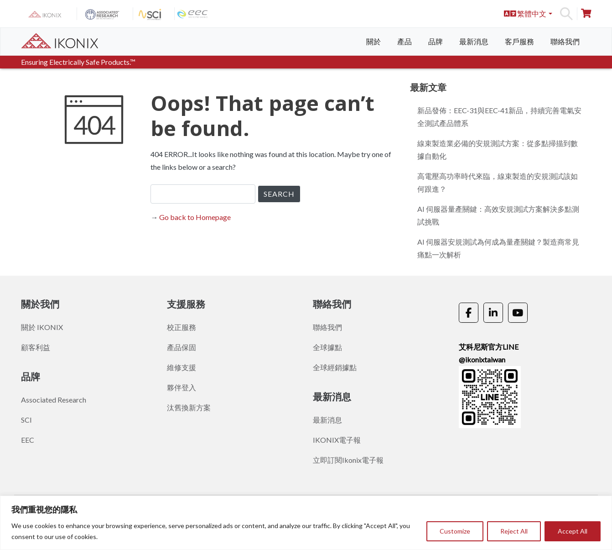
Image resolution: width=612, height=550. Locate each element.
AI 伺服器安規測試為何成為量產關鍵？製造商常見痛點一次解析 (498, 248)
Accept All (572, 531)
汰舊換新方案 (189, 407)
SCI (26, 419)
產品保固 (181, 347)
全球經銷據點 (335, 367)
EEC (27, 439)
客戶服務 (519, 41)
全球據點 (327, 347)
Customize (455, 531)
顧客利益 (35, 347)
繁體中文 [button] (525, 13)
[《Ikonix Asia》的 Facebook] (468, 313)
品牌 (435, 41)
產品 (404, 41)
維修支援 (181, 367)
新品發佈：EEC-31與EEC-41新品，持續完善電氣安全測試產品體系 (499, 116)
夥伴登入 (181, 387)
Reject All (514, 531)
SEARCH (279, 193)
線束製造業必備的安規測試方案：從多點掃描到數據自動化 (497, 149)
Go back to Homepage (195, 217)
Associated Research (53, 399)
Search (566, 14)
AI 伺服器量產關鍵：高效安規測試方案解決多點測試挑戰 (498, 215)
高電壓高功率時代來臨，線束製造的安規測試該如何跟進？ (497, 182)
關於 (373, 41)
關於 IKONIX (42, 327)
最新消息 (473, 41)
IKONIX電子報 (337, 439)
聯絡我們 (565, 41)
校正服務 (181, 327)
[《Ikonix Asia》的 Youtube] (518, 313)
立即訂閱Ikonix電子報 (348, 460)
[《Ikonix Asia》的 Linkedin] (493, 313)
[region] (306, 523)
